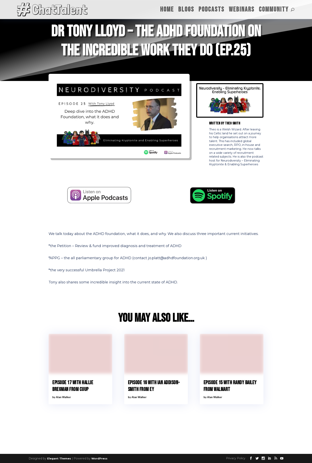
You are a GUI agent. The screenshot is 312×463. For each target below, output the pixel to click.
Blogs (186, 9)
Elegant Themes (59, 458)
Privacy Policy (235, 458)
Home (167, 9)
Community (274, 9)
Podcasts (211, 9)
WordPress (99, 458)
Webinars (241, 9)
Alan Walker (63, 397)
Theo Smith (232, 123)
